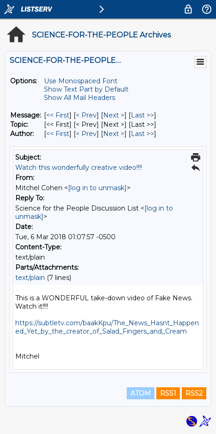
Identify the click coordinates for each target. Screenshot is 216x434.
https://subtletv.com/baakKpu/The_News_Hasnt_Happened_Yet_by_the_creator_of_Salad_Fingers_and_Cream (107, 327)
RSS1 (168, 393)
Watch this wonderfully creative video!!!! (78, 167)
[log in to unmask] (97, 188)
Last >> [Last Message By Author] (142, 134)
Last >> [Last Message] (142, 115)
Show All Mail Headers (79, 97)
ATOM (140, 393)
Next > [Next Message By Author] (113, 134)
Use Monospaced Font (80, 81)
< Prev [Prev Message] (86, 115)
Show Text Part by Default (86, 89)
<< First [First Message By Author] (57, 134)
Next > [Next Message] (113, 115)
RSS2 (194, 393)
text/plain (30, 277)
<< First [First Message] (57, 115)
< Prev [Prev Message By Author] (86, 134)
